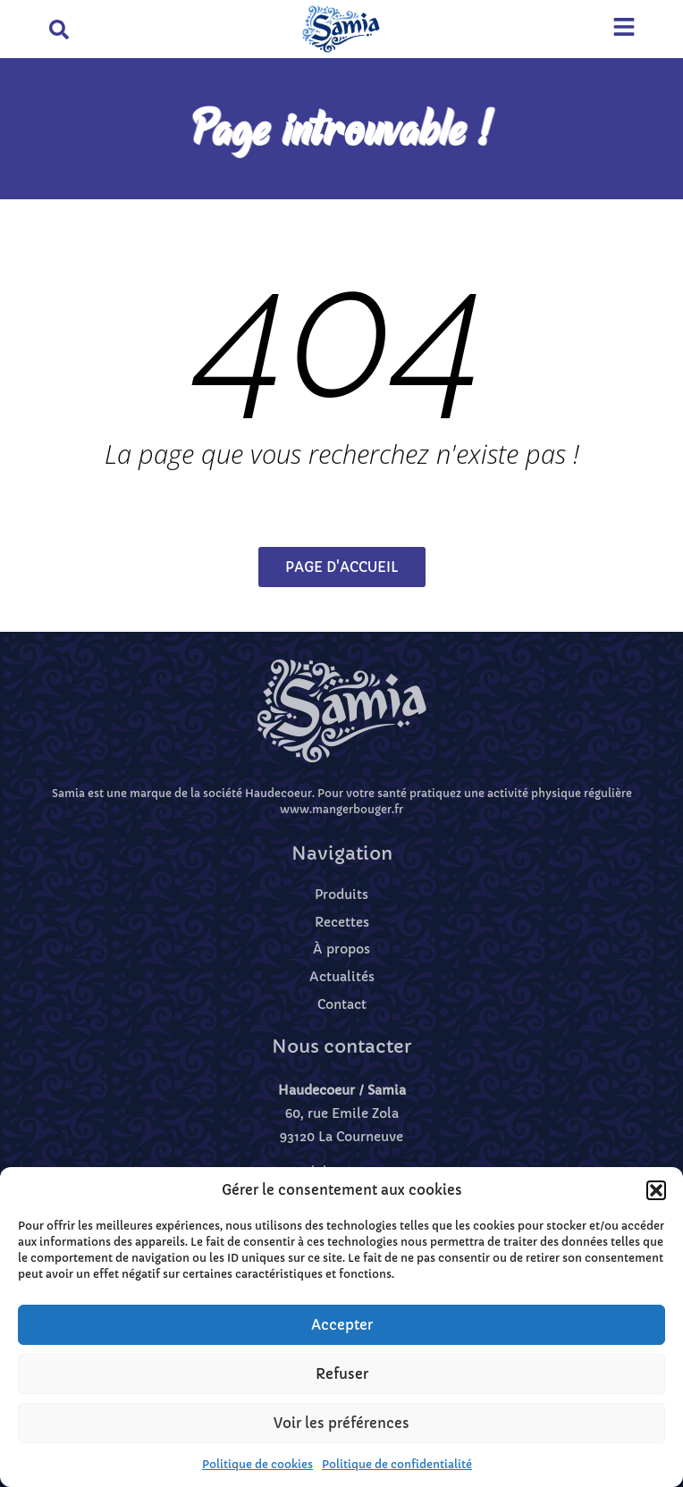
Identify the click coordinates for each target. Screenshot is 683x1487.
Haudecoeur (278, 793)
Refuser (342, 1373)
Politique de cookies (257, 1464)
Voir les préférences (341, 1423)
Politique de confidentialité (397, 1464)
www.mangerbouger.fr (341, 809)
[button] (656, 1190)
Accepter (342, 1324)
